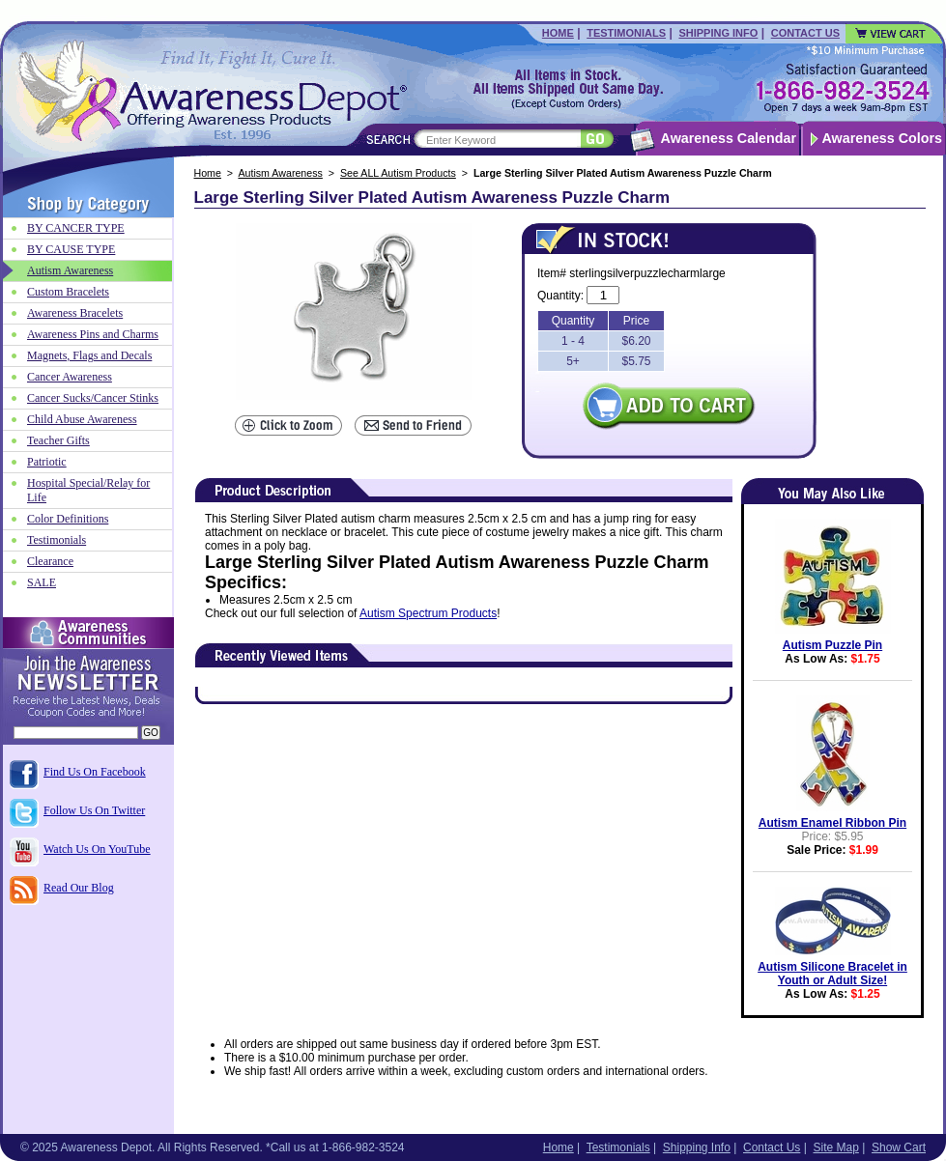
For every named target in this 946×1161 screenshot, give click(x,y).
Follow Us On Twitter (94, 810)
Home (558, 33)
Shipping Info (718, 33)
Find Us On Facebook (94, 772)
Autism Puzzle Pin (832, 645)
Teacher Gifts (58, 440)
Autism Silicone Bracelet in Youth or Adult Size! (832, 973)
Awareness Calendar (728, 138)
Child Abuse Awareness (82, 419)
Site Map (835, 1147)
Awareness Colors (882, 138)
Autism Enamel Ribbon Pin (832, 823)
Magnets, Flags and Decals (89, 355)
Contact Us (805, 33)
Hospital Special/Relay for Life (88, 490)
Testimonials (626, 33)
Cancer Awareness (69, 376)
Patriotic (47, 461)
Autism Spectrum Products (428, 613)
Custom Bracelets (68, 291)
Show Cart (899, 1147)
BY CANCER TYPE (76, 228)
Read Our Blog (78, 887)
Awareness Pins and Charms (92, 334)
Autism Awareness (280, 173)
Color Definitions (67, 518)
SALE (41, 582)
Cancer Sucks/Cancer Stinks (92, 398)
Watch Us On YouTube (97, 849)
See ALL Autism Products (398, 173)
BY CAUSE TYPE (71, 249)
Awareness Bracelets (75, 313)
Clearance (50, 561)
